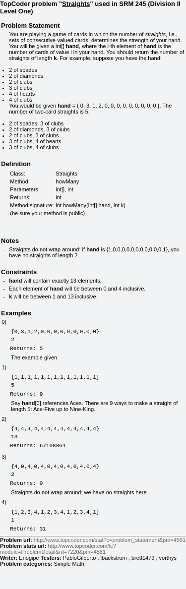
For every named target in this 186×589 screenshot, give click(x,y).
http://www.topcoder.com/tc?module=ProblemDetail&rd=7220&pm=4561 (58, 571)
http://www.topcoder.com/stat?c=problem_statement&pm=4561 (110, 562)
